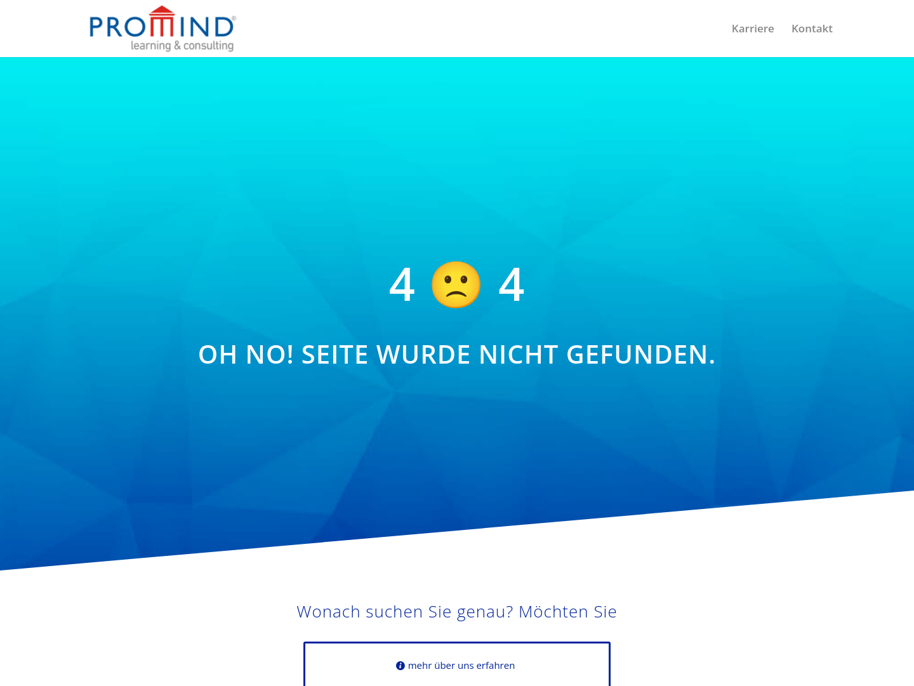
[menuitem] (753, 28)
